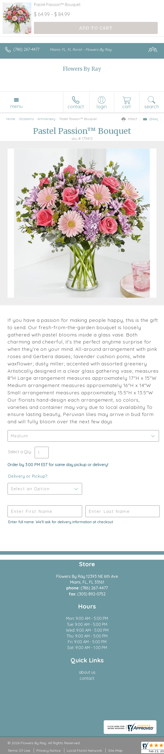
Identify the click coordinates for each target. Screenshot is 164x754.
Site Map (115, 750)
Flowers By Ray (82, 69)
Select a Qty (19, 451)
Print (130, 119)
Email (151, 119)
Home (10, 119)
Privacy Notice (48, 750)
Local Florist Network (84, 750)
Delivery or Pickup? (27, 476)
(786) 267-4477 (26, 49)
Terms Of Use (19, 750)
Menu (16, 106)
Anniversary (46, 119)
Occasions (26, 119)
